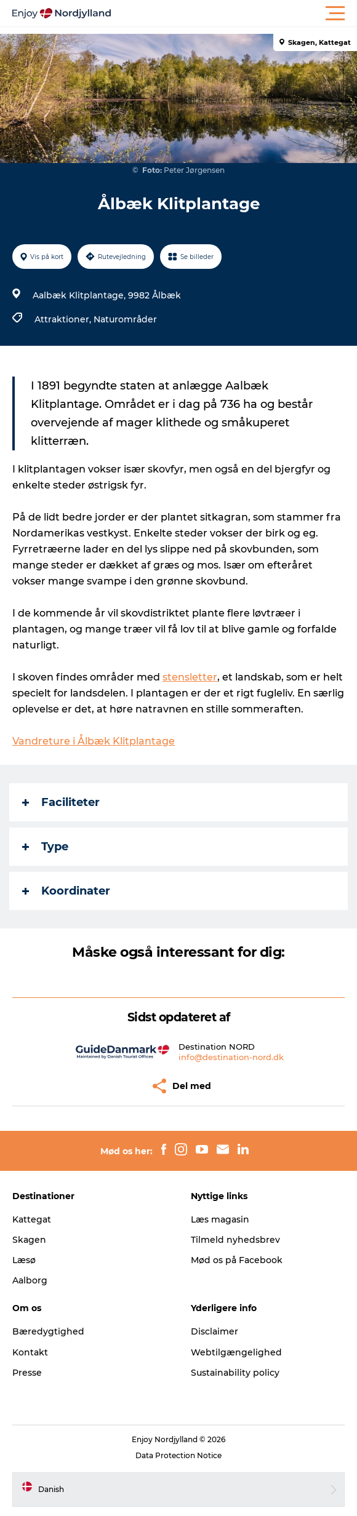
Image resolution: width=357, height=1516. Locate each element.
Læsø (24, 1260)
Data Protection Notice (178, 1455)
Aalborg (29, 1280)
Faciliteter (61, 802)
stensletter (189, 677)
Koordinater (66, 891)
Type (45, 846)
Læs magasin (220, 1219)
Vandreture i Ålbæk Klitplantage (93, 741)
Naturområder (125, 319)
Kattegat (31, 1219)
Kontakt (30, 1352)
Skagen (29, 1239)
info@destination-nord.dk (231, 1057)
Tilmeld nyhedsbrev (235, 1239)
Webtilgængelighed (236, 1352)
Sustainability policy (235, 1372)
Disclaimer (214, 1331)
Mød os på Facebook (237, 1260)
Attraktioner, (64, 319)
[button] (234, 13)
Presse (27, 1372)
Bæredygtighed (48, 1331)
